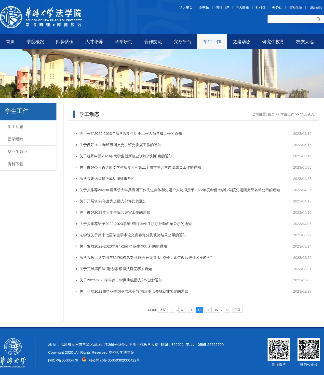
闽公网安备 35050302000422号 (111, 360)
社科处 (261, 7)
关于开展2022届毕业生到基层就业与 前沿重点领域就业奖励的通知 (134, 291)
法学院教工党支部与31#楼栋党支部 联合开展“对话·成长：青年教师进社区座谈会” (146, 257)
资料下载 (15, 164)
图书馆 (204, 7)
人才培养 (94, 41)
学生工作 (212, 41)
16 (216, 310)
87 (227, 310)
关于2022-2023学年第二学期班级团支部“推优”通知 (121, 280)
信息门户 (222, 7)
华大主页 (186, 7)
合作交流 (153, 41)
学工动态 (15, 127)
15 (207, 310)
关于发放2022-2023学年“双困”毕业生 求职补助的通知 (123, 246)
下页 (237, 310)
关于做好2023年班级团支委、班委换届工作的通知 (120, 145)
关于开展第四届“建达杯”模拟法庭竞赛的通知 (116, 269)
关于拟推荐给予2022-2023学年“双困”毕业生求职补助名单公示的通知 (136, 224)
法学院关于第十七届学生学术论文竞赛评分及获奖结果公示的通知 (133, 235)
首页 (10, 41)
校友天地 (305, 41)
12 (182, 310)
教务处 (277, 7)
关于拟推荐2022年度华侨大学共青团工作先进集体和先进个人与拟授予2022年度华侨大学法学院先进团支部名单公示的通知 (180, 190)
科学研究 (124, 41)
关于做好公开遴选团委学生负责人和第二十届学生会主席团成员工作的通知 (140, 167)
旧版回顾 (315, 7)
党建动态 (241, 41)
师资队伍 (65, 41)
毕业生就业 (17, 152)
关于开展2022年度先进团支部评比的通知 (113, 201)
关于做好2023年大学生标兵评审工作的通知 (115, 212)
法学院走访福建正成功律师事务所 (107, 178)
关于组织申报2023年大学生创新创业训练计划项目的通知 (126, 156)
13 (190, 310)
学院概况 (35, 41)
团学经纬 (15, 139)
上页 (163, 310)
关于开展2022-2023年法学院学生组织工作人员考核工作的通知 (131, 133)
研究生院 (295, 7)
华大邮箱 (242, 7)
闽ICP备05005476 (63, 360)
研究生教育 (273, 41)
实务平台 (182, 41)
